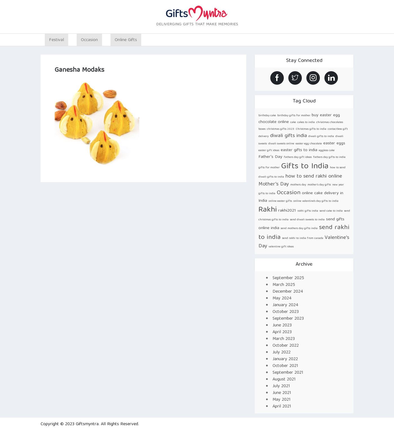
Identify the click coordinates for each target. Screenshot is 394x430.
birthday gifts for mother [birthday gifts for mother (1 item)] (293, 115)
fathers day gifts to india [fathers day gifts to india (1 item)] (329, 157)
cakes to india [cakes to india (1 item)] (306, 122)
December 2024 (288, 292)
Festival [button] (56, 40)
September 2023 (288, 319)
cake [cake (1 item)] (293, 122)
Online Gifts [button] (126, 40)
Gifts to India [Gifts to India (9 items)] (305, 166)
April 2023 (282, 332)
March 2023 (284, 339)
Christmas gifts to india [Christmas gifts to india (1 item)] (311, 129)
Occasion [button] (89, 40)
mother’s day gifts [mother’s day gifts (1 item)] (319, 184)
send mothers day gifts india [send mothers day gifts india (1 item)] (299, 228)
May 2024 (282, 299)
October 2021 (285, 366)
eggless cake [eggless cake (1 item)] (327, 150)
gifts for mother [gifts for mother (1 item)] (269, 167)
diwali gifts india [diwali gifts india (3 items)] (288, 136)
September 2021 (288, 373)
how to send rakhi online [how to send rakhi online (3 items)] (313, 176)
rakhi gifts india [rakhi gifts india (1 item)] (307, 211)
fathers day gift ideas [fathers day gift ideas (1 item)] (298, 157)
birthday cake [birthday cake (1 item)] (267, 115)
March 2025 (284, 285)
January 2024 (285, 305)
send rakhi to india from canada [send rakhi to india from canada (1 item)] (302, 238)
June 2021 (282, 393)
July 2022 (282, 353)
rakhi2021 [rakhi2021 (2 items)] (287, 210)
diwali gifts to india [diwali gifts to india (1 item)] (321, 136)
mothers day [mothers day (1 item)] (298, 184)
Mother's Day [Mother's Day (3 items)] (273, 184)
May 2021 (282, 400)
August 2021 (284, 380)
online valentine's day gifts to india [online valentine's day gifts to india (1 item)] (315, 201)
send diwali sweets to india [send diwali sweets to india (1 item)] (307, 219)
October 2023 (286, 312)
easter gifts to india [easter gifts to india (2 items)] (299, 150)
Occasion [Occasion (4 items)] (288, 193)
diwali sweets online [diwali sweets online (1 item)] (281, 143)
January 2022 (285, 359)
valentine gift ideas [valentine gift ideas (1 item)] (281, 246)
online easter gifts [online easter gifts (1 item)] (280, 201)
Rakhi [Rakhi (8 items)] (267, 210)
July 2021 (281, 386)
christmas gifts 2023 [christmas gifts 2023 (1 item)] (280, 129)
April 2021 (282, 407)
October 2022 (286, 346)
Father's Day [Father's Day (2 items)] (270, 157)
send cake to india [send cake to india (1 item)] (331, 211)
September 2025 (288, 278)
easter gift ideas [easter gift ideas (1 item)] (268, 150)
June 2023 (282, 326)
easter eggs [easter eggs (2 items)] (334, 143)
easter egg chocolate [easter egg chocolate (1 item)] (309, 143)
